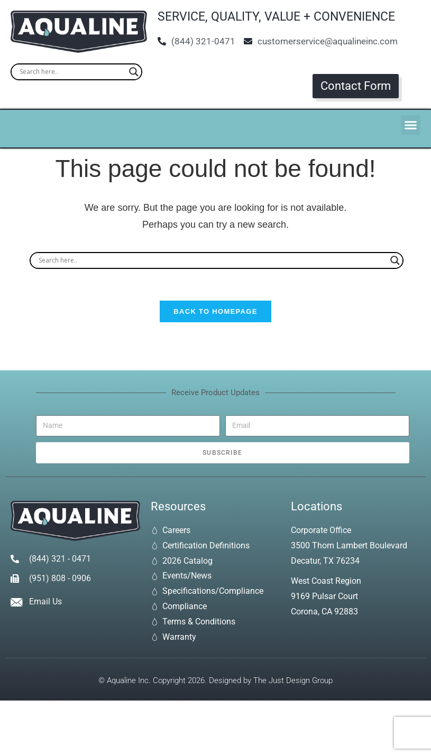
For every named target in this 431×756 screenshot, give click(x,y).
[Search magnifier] (133, 71)
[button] (411, 125)
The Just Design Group (293, 681)
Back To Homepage (215, 312)
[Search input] (72, 71)
